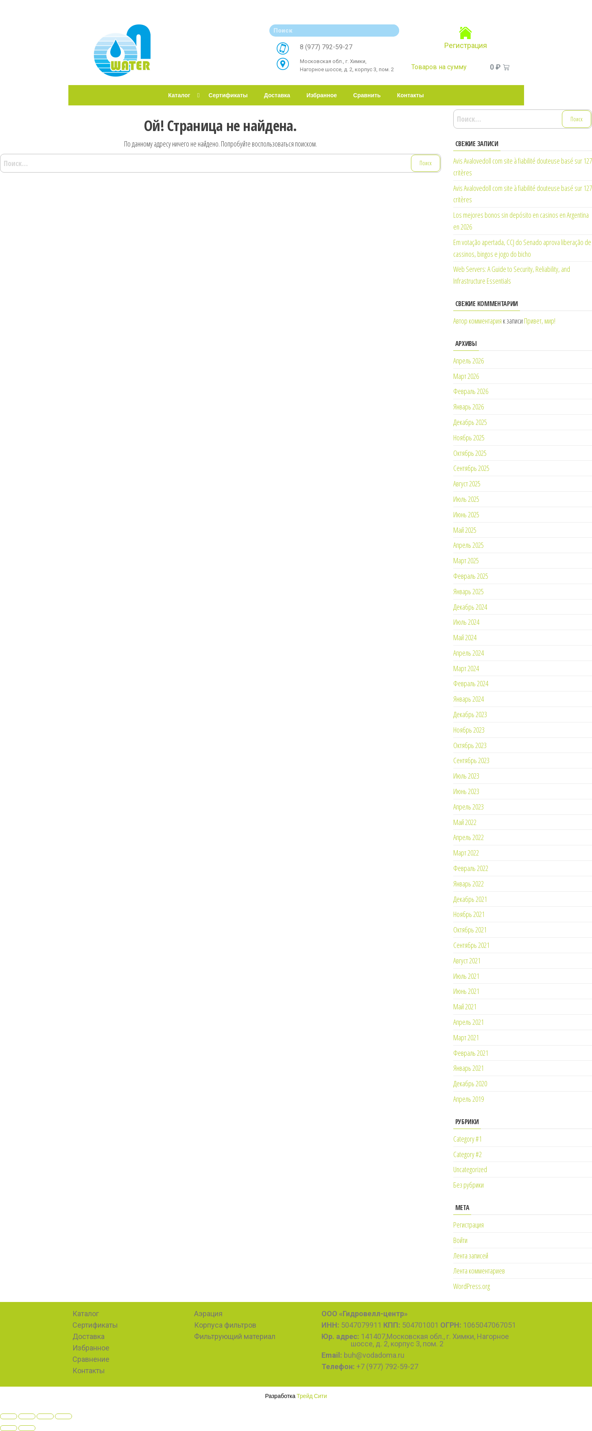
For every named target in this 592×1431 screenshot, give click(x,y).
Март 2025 (466, 560)
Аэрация (208, 1313)
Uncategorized (470, 1169)
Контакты (410, 95)
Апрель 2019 (468, 1099)
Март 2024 (466, 668)
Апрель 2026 (468, 360)
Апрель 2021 (468, 1022)
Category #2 (467, 1154)
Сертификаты (228, 95)
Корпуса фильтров (225, 1325)
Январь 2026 (468, 406)
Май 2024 (464, 637)
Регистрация (465, 45)
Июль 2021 (466, 976)
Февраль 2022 (470, 868)
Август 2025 (467, 483)
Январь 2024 (468, 699)
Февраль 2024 (470, 683)
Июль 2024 (466, 622)
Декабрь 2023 (470, 714)
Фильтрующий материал (234, 1336)
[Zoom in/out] (63, 1416)
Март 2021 (466, 1037)
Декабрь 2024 (470, 607)
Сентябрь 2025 (471, 468)
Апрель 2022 (468, 837)
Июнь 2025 (466, 514)
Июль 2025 (466, 499)
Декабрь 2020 (470, 1083)
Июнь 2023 (466, 791)
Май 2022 (464, 822)
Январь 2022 (468, 883)
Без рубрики (468, 1185)
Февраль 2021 (470, 1053)
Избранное (321, 95)
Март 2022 (466, 853)
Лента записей (470, 1255)
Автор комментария (477, 321)
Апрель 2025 (468, 545)
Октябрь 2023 (470, 745)
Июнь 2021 (466, 991)
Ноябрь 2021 (469, 914)
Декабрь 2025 (470, 422)
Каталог (179, 95)
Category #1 (467, 1139)
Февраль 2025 (470, 576)
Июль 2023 (466, 776)
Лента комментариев (479, 1271)
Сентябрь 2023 (471, 760)
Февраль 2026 (470, 391)
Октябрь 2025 (470, 453)
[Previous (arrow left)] (8, 1428)
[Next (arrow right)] (26, 1428)
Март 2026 (466, 376)
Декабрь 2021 (470, 899)
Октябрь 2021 (470, 929)
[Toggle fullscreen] (45, 1416)
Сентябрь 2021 (471, 945)
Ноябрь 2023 (469, 730)
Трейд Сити (312, 1395)
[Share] (26, 1416)
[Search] (391, 30)
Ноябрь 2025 (469, 437)
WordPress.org (471, 1286)
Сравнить (367, 95)
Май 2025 (464, 530)
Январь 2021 (468, 1068)
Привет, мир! (539, 321)
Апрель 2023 (468, 807)
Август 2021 (467, 960)
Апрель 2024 (468, 653)
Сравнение (90, 1359)
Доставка (277, 95)
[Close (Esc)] (8, 1416)
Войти (460, 1240)
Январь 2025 (468, 591)
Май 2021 (464, 1006)
